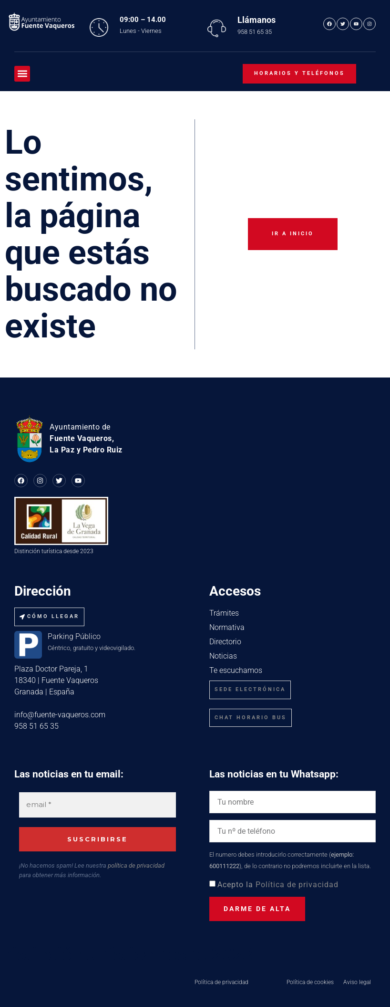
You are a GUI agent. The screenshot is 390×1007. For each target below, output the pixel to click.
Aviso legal (357, 982)
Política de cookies (310, 982)
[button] (22, 74)
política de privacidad (136, 865)
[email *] (97, 805)
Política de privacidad (297, 884)
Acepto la (278, 884)
